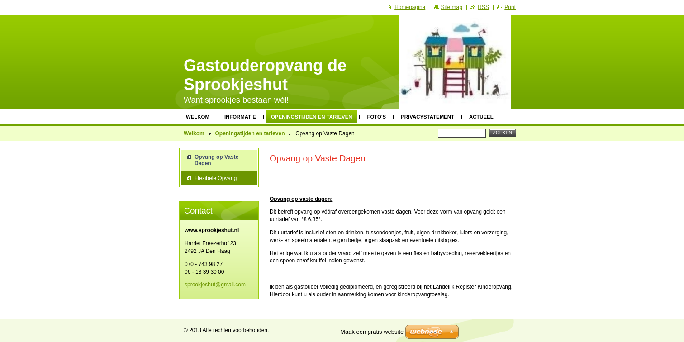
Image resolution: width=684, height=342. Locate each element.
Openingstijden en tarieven (311, 116)
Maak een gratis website (372, 331)
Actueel (481, 116)
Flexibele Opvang (216, 178)
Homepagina (409, 7)
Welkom (197, 116)
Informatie (240, 116)
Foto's (376, 116)
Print (510, 7)
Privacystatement (427, 116)
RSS (483, 7)
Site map (451, 7)
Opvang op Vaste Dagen (216, 160)
